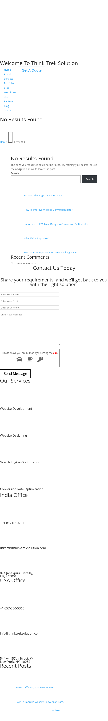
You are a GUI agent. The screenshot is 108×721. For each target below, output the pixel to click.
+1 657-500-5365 (12, 608)
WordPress (10, 92)
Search (15, 173)
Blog (6, 106)
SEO (6, 96)
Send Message (15, 373)
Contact (8, 110)
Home (7, 69)
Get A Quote (32, 70)
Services (8, 78)
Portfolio (9, 83)
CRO (6, 87)
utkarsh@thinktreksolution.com (23, 548)
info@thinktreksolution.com (20, 633)
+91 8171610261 (12, 523)
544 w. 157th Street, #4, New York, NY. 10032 (17, 660)
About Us (9, 74)
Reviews (8, 101)
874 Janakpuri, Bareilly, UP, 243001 (16, 574)
